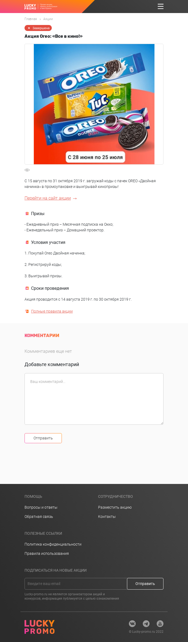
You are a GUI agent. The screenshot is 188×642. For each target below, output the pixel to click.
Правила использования (47, 553)
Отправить (43, 438)
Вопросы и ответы (41, 507)
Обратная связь (39, 516)
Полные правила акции (52, 311)
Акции (48, 19)
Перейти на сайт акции (48, 198)
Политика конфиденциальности (53, 544)
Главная (31, 19)
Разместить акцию (115, 507)
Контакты (107, 516)
